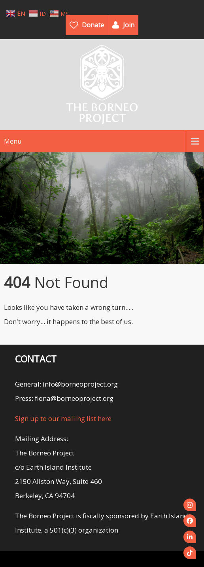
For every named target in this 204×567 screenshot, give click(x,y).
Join (128, 25)
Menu (12, 141)
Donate (93, 25)
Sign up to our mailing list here (63, 418)
